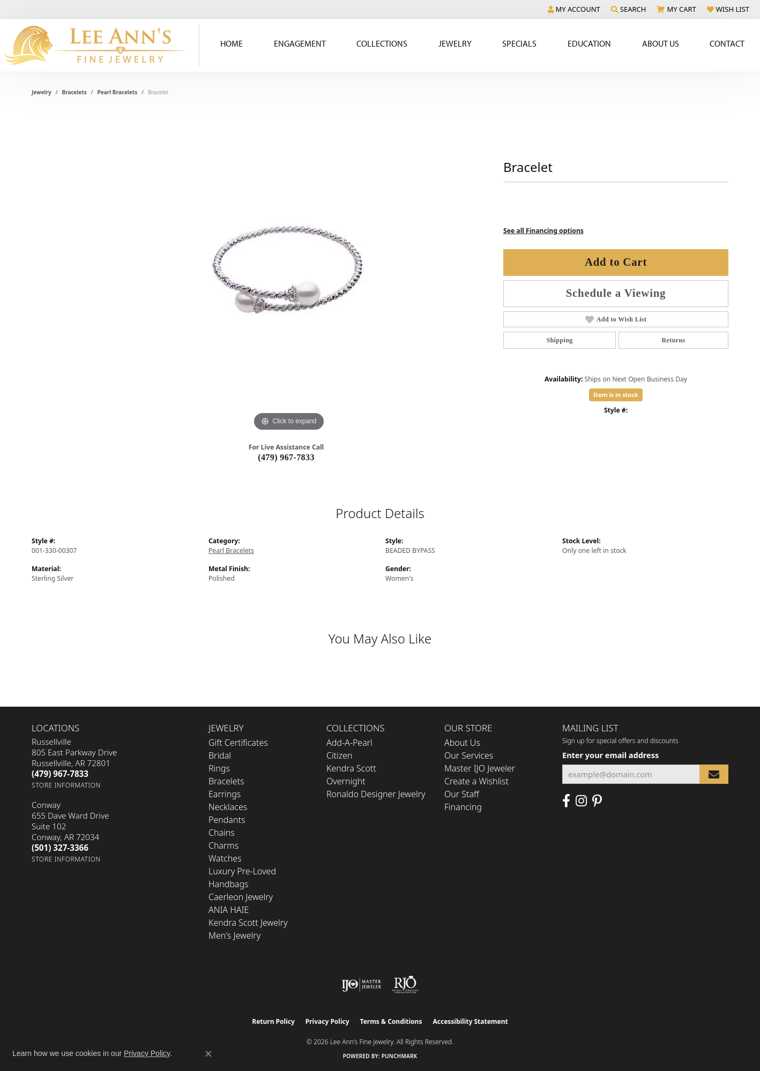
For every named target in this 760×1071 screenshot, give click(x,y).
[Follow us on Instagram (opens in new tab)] (581, 801)
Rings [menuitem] (219, 768)
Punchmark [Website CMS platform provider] (400, 1056)
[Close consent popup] (208, 1054)
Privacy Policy (327, 1021)
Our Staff (461, 794)
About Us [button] (660, 43)
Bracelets (74, 92)
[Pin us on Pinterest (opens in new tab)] (597, 801)
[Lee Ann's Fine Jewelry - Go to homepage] (99, 45)
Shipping (559, 340)
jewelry (41, 92)
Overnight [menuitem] (346, 781)
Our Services (468, 755)
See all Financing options (543, 230)
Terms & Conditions (391, 1021)
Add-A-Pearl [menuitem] (349, 742)
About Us (462, 742)
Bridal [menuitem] (219, 755)
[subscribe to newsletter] (713, 774)
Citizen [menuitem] (339, 755)
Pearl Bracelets (118, 92)
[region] (289, 273)
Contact (727, 43)
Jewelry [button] (455, 43)
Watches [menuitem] (225, 858)
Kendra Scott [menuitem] (351, 768)
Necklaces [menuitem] (227, 807)
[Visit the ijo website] (361, 984)
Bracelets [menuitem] (226, 781)
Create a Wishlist (476, 781)
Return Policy (273, 1021)
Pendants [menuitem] (226, 820)
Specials (519, 43)
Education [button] (589, 43)
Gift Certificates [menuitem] (238, 742)
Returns (673, 340)
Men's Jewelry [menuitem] (234, 935)
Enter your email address (610, 755)
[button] (574, 9)
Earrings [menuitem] (224, 794)
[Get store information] (66, 785)
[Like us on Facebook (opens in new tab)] (566, 801)
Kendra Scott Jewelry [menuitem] (248, 922)
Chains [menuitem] (221, 832)
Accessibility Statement (470, 1021)
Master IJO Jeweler (479, 768)
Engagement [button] (300, 43)
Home (231, 43)
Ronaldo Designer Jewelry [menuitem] (375, 794)
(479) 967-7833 (286, 457)
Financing (463, 807)
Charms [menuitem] (223, 845)
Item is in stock (615, 395)
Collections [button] (381, 43)
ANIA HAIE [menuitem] (228, 910)
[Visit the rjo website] (405, 984)
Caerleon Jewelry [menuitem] (240, 897)
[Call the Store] (60, 773)
